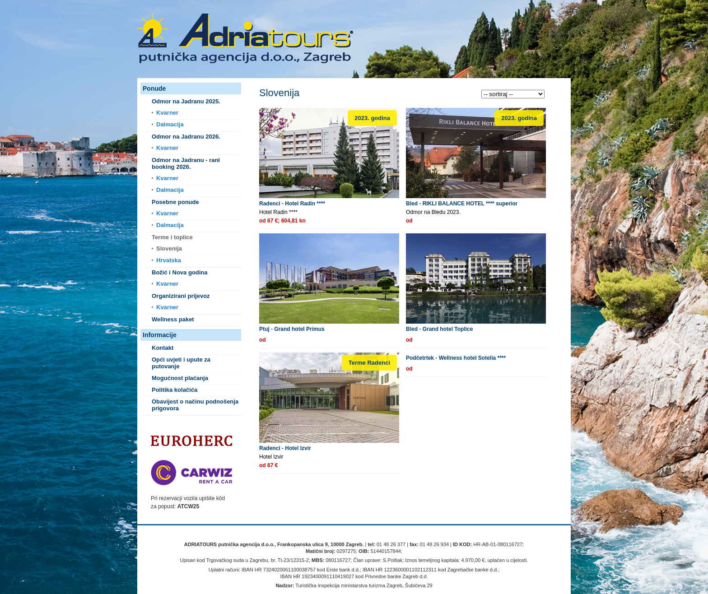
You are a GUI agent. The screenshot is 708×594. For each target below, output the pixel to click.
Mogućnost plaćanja (180, 378)
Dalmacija (170, 124)
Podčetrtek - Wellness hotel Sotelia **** (456, 358)
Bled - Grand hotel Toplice (439, 329)
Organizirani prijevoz (181, 295)
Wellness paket (173, 319)
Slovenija (169, 248)
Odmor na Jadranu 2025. (186, 101)
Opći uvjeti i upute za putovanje (181, 363)
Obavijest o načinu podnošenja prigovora (195, 405)
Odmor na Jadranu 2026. (186, 136)
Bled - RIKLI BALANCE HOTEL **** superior (461, 203)
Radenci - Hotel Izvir (285, 448)
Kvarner (167, 112)
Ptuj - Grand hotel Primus (292, 329)
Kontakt (162, 347)
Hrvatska (168, 260)
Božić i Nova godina (180, 272)
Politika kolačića (174, 389)
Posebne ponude (175, 202)
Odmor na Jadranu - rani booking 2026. (186, 163)
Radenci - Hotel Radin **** (292, 203)
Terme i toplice (172, 237)
